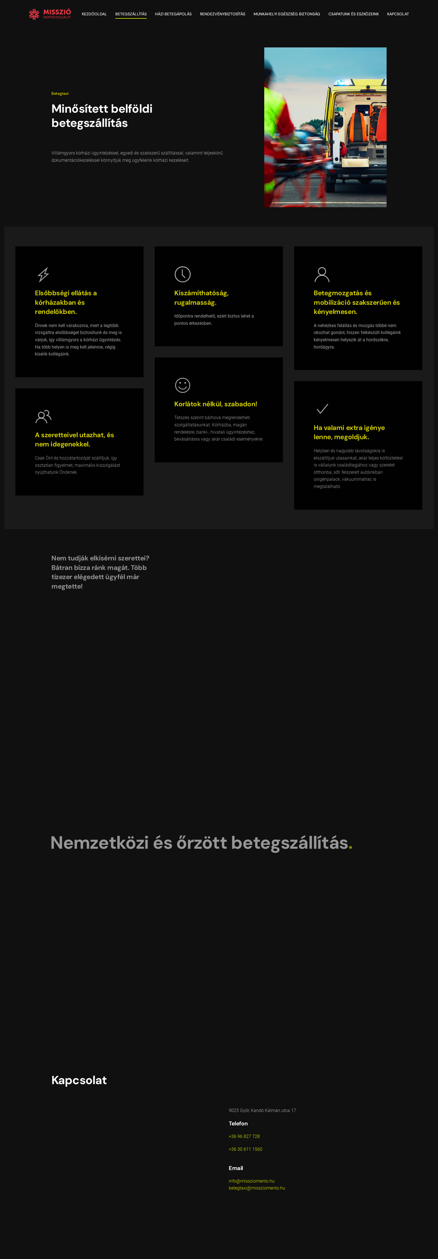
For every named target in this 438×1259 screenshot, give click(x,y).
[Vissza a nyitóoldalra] (50, 14)
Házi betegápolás (173, 13)
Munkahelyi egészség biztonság (287, 13)
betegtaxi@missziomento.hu (257, 1188)
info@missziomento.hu (252, 1181)
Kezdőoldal (94, 13)
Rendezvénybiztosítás (222, 13)
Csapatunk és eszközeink (353, 13)
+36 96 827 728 (244, 1136)
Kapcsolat (398, 13)
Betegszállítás (131, 13)
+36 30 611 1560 (245, 1149)
